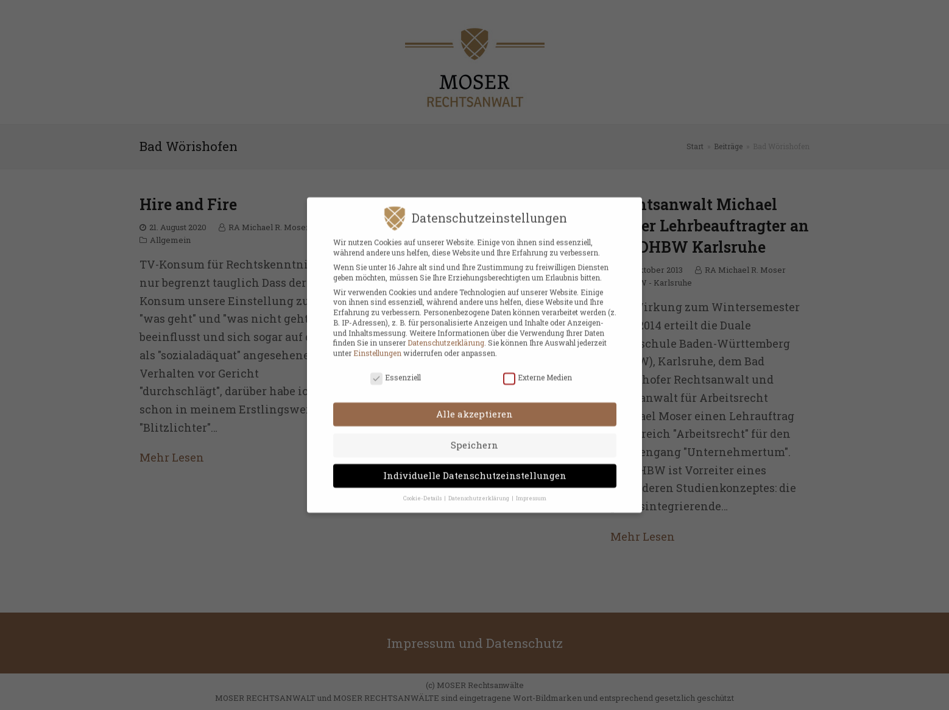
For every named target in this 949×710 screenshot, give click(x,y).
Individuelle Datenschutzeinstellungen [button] (474, 468)
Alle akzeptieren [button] (474, 407)
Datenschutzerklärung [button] (479, 490)
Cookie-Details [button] (423, 490)
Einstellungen (377, 346)
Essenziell (395, 370)
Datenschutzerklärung (445, 335)
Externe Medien (537, 370)
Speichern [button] (474, 437)
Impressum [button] (531, 490)
